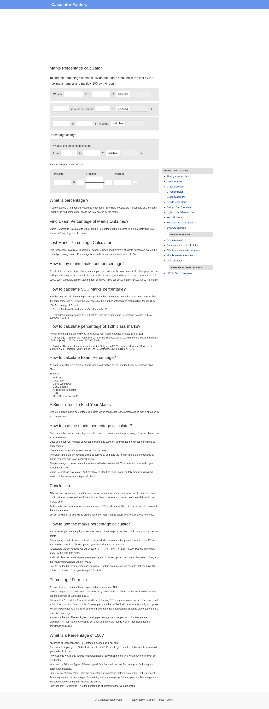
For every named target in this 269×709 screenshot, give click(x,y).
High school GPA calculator (181, 212)
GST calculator (175, 240)
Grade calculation (176, 197)
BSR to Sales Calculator (179, 273)
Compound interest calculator (182, 245)
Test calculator (174, 217)
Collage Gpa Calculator (179, 207)
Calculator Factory (69, 4)
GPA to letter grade (177, 202)
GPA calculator (175, 181)
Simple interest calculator (180, 255)
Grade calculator (175, 186)
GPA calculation (175, 191)
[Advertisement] (134, 36)
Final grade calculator (178, 176)
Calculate (123, 94)
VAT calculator (174, 260)
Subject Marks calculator (180, 222)
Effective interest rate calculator (183, 250)
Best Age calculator (177, 227)
